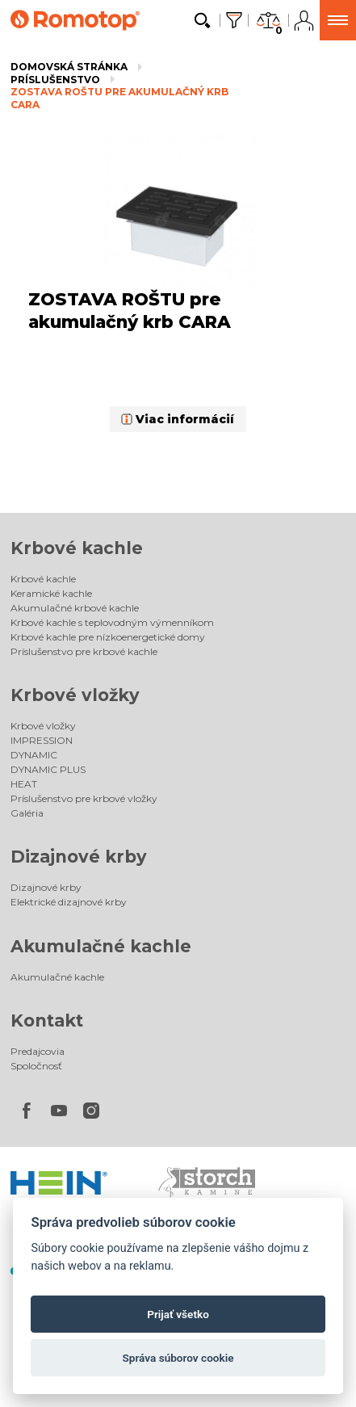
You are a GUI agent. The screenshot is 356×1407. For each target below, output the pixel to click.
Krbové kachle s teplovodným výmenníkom (112, 622)
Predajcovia (37, 1051)
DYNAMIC (33, 755)
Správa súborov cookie (177, 1357)
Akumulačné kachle (100, 946)
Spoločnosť (36, 1066)
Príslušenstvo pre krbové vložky (83, 798)
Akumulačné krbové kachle (74, 608)
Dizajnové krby (78, 856)
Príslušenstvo (55, 80)
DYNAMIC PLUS (48, 769)
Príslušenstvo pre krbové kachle (83, 651)
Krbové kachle (76, 548)
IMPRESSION (41, 740)
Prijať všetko (178, 1314)
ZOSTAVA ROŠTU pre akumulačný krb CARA (119, 98)
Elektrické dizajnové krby (68, 902)
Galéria (27, 813)
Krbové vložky (75, 695)
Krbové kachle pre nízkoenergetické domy (107, 637)
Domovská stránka (69, 67)
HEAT (23, 784)
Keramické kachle (51, 593)
